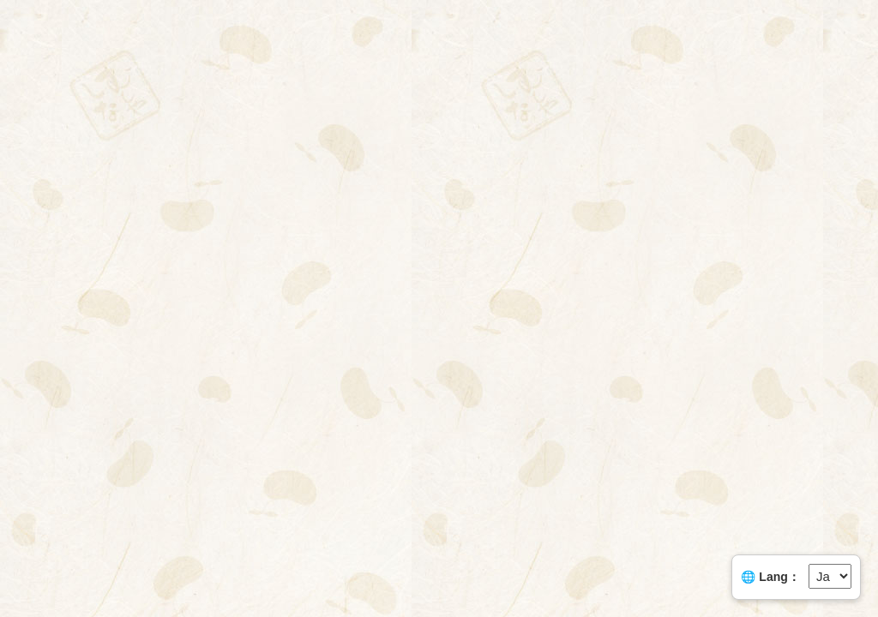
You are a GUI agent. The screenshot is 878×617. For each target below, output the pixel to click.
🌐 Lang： (770, 577)
